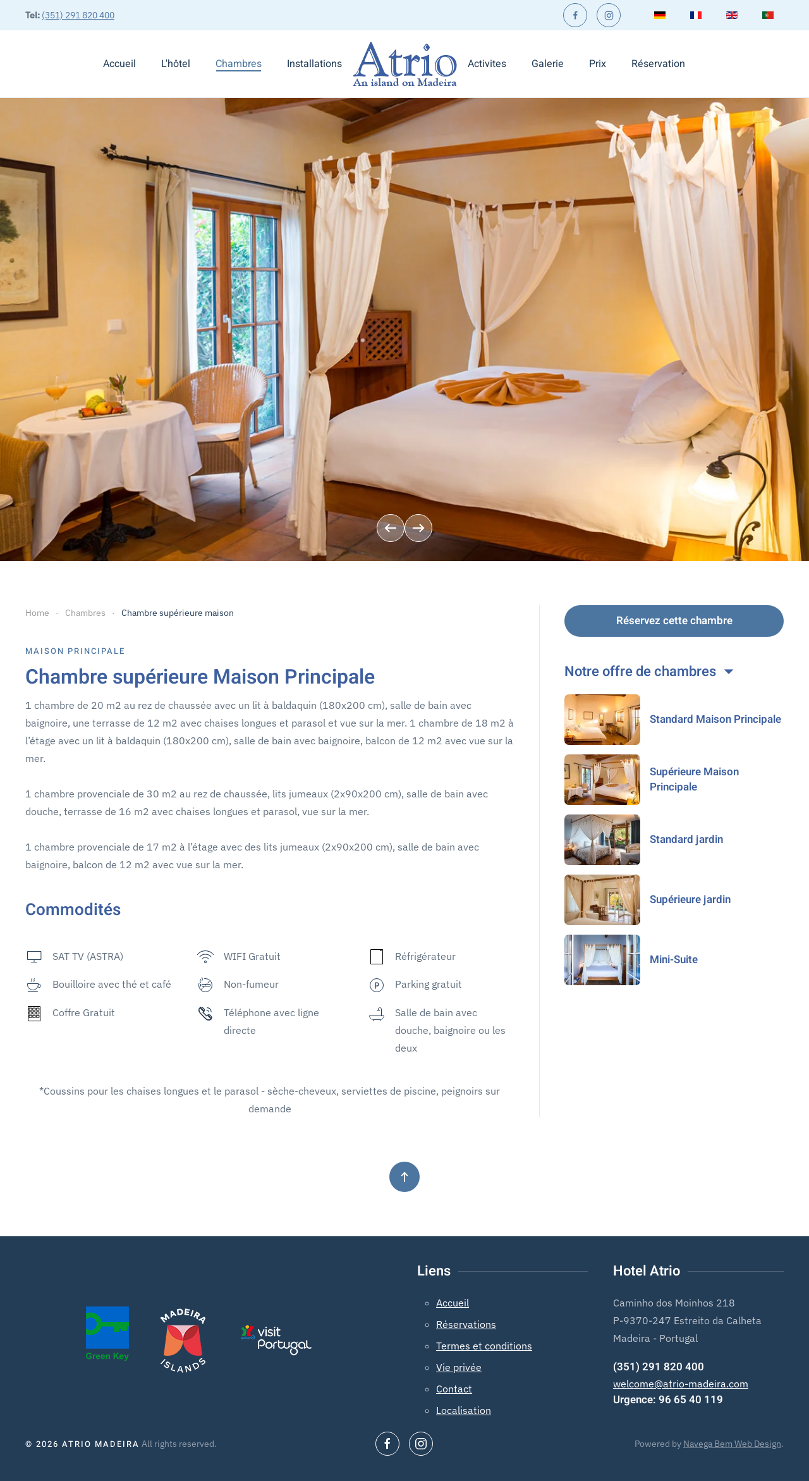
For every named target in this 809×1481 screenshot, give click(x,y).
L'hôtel (175, 63)
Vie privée (459, 1367)
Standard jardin (686, 839)
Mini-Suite (674, 960)
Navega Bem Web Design (732, 1443)
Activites (487, 63)
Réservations (466, 1324)
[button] (390, 528)
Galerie (548, 63)
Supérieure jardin (690, 899)
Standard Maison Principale (715, 719)
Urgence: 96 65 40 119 (668, 1400)
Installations (314, 63)
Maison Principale (75, 651)
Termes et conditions (484, 1345)
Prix (597, 63)
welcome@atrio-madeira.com (680, 1383)
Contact (454, 1388)
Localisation (463, 1410)
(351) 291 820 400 (78, 15)
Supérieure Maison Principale (694, 779)
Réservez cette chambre (674, 621)
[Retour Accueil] (404, 63)
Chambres (239, 63)
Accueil (119, 63)
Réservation (658, 63)
